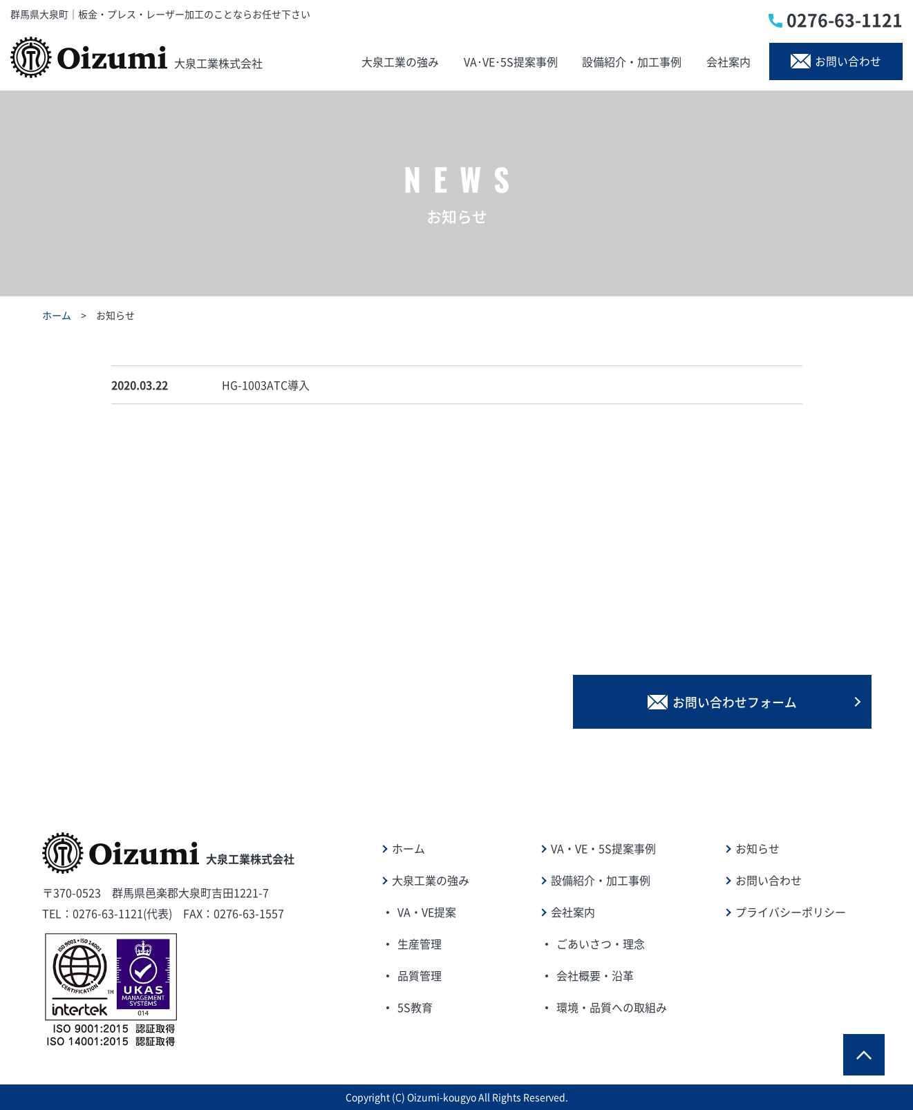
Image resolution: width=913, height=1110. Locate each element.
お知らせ (757, 848)
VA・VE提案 (426, 911)
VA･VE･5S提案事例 (509, 61)
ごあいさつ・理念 (600, 943)
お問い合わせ (833, 61)
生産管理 (419, 943)
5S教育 (415, 1007)
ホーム (56, 315)
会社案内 (724, 61)
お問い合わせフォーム (743, 700)
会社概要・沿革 (595, 975)
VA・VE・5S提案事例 (603, 848)
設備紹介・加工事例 (629, 61)
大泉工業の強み (400, 61)
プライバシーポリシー (790, 911)
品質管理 (419, 975)
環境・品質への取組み (611, 1007)
